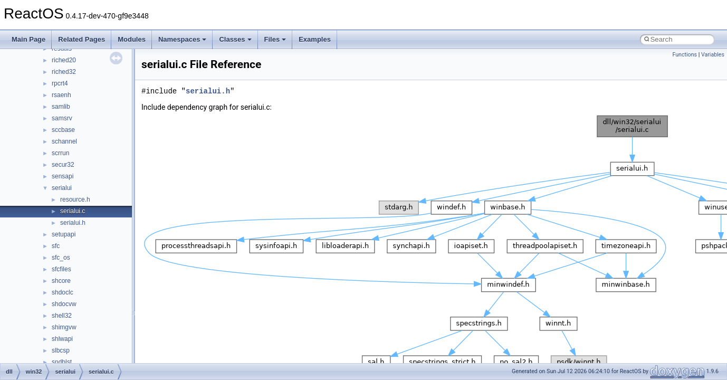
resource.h (75, 199)
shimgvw (64, 327)
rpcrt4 (60, 83)
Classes (235, 39)
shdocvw (64, 304)
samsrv (62, 118)
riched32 (64, 71)
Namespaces (182, 39)
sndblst (62, 362)
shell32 (62, 315)
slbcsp (61, 350)
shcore (61, 280)
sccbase (63, 130)
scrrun (60, 153)
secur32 (63, 164)
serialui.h (72, 222)
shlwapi (62, 339)
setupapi (63, 234)
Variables (712, 54)
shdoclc (62, 292)
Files (275, 39)
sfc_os (61, 257)
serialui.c (72, 211)
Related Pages (81, 39)
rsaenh (61, 95)
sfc (56, 246)
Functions (684, 54)
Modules (132, 39)
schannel (64, 141)
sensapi (62, 176)
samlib (61, 106)
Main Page (28, 39)
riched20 (64, 60)
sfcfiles (61, 269)
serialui (62, 188)
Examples (315, 39)
